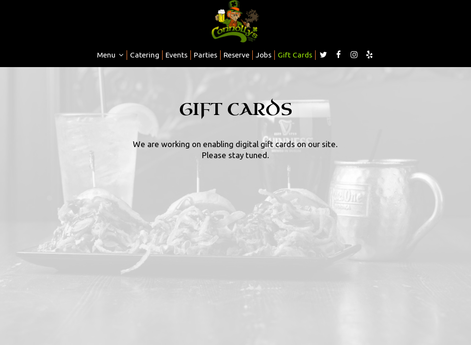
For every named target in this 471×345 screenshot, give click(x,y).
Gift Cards (295, 55)
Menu (110, 55)
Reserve (236, 55)
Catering (144, 55)
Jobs (263, 55)
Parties (205, 55)
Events (176, 55)
